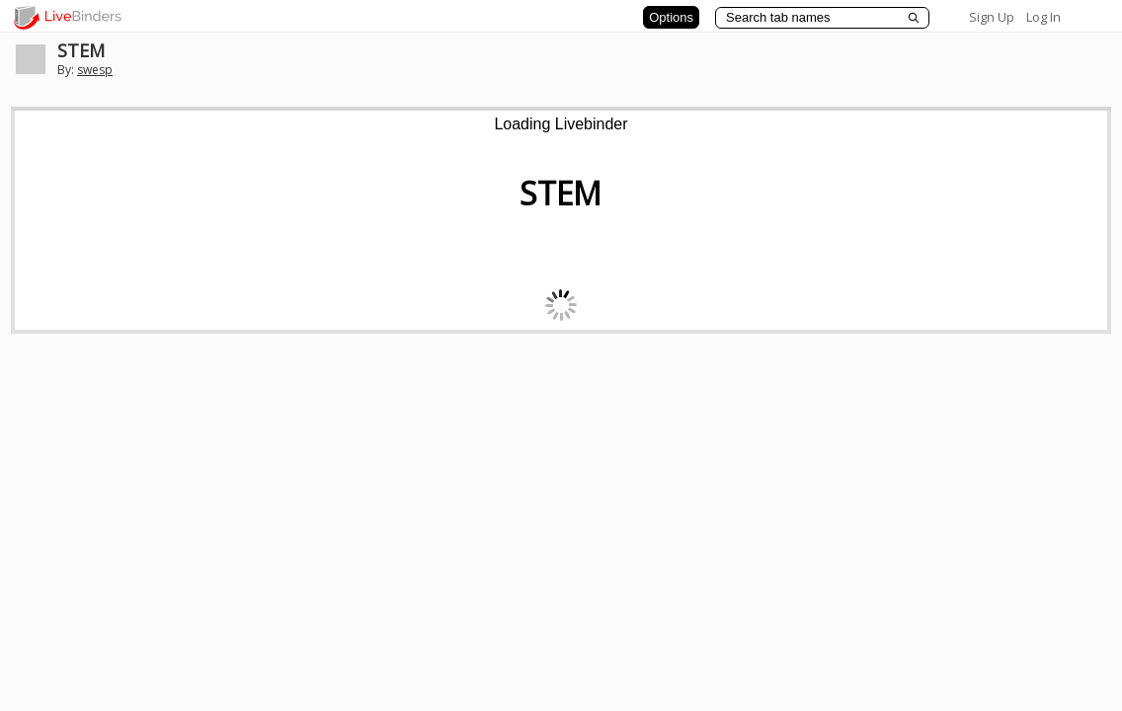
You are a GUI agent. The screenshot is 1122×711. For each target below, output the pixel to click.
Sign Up (991, 17)
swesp (95, 69)
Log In (1043, 17)
